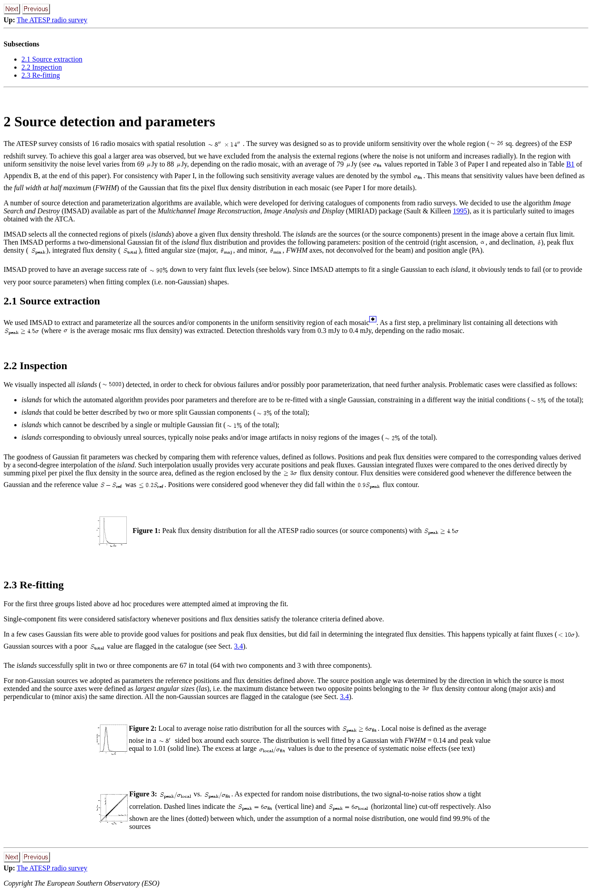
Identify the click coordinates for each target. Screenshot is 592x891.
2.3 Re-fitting (40, 75)
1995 (460, 211)
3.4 (238, 646)
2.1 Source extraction (51, 59)
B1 (570, 164)
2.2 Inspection (41, 67)
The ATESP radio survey (52, 20)
